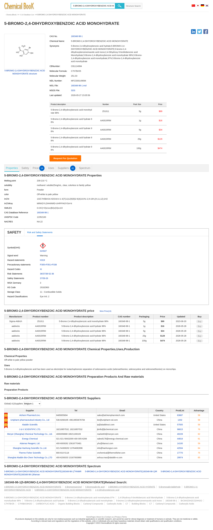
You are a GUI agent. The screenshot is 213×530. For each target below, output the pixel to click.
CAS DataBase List (27, 15)
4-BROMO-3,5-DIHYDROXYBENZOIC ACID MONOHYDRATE (32, 487)
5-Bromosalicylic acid (95, 487)
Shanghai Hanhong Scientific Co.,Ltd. (30, 448)
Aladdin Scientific (30, 424)
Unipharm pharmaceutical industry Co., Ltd (29, 420)
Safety (25, 168)
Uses (51, 168)
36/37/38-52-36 (47, 274)
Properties (12, 168)
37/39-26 (44, 278)
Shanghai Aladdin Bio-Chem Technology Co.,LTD (30, 457)
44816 (180, 439)
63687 (180, 415)
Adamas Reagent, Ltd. (30, 443)
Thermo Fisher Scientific (30, 453)
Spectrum (84, 168)
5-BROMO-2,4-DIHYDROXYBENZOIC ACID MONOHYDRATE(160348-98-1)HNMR (42, 471)
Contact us (109, 517)
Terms (124, 517)
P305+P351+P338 (48, 264)
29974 (180, 457)
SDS (73, 90)
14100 (180, 443)
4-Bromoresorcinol (73, 487)
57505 (180, 424)
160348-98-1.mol (79, 85)
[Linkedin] (193, 31)
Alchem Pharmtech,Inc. (30, 415)
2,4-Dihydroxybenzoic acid (107, 490)
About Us (99, 517)
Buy (199, 321)
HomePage (90, 517)
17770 (180, 453)
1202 (180, 420)
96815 (180, 429)
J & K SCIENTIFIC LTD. (30, 429)
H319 (42, 260)
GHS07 (43, 251)
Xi (41, 269)
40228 (180, 434)
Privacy (117, 517)
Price (39, 168)
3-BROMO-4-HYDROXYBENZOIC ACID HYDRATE (131, 487)
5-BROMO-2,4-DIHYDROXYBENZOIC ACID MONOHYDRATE (63, 490)
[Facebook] (205, 31)
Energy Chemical (30, 439)
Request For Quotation (65, 158)
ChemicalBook (11, 15)
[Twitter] (199, 31)
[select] (32, 403)
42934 (180, 448)
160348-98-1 (77, 36)
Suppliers (66, 168)
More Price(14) (105, 311)
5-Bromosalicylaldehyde (170, 487)
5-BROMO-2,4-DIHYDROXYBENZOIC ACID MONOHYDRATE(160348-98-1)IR (121, 471)
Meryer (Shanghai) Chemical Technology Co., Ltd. (29, 434)
